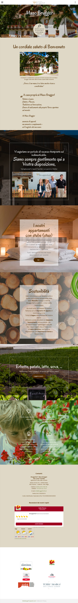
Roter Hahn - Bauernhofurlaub (39, 527)
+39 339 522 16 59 (42, 488)
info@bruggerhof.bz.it (41, 491)
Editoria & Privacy (41, 601)
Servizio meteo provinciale (21, 538)
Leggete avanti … (39, 376)
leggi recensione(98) (22, 519)
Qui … (39, 260)
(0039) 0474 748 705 (41, 487)
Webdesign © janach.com (29, 601)
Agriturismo (39, 524)
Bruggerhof (32, 513)
